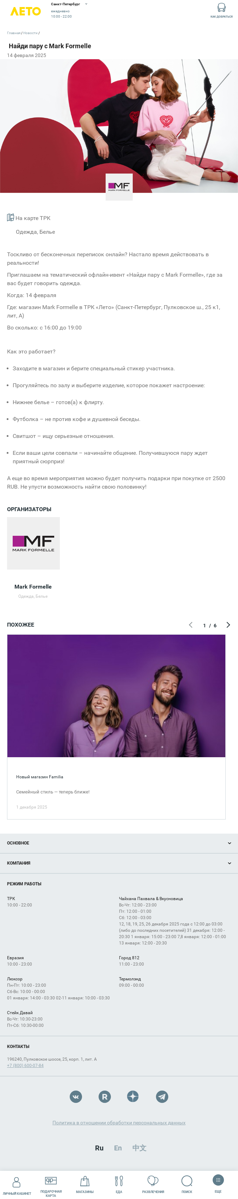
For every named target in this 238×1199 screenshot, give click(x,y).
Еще (218, 1182)
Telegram (162, 1097)
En (118, 1148)
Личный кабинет (17, 1184)
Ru (99, 1148)
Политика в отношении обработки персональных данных (119, 1122)
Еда (119, 1184)
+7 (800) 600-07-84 (25, 1065)
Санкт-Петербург (65, 4)
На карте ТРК (28, 217)
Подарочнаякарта (51, 1185)
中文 (139, 1148)
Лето (25, 11)
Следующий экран (227, 625)
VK (76, 1097)
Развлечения (153, 1184)
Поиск (187, 1184)
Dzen (133, 1097)
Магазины (85, 1184)
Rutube (105, 1097)
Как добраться (222, 10)
